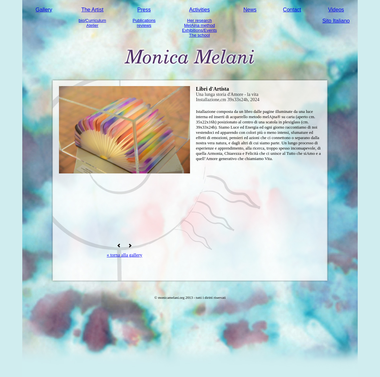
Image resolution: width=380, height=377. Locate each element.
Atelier (92, 25)
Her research (199, 20)
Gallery (43, 9)
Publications (144, 20)
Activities (199, 9)
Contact (292, 9)
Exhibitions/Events (199, 30)
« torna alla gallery (124, 255)
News (249, 9)
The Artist (92, 9)
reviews (144, 25)
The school (199, 35)
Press (144, 9)
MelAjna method (199, 25)
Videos (336, 9)
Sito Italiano (336, 21)
